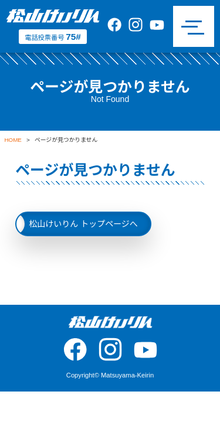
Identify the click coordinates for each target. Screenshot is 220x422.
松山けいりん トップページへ (83, 224)
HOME (13, 140)
